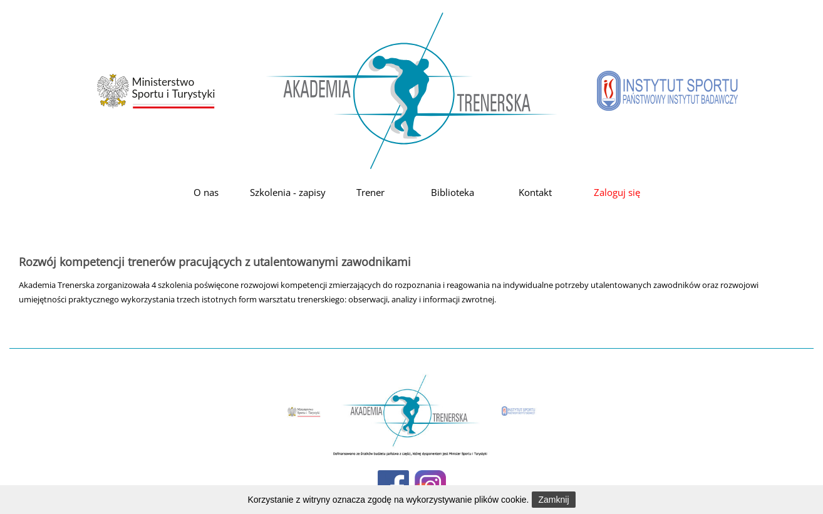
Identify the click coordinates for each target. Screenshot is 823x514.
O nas (206, 192)
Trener (370, 192)
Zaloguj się (617, 192)
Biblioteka (452, 192)
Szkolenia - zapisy (288, 192)
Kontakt (535, 192)
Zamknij (553, 500)
